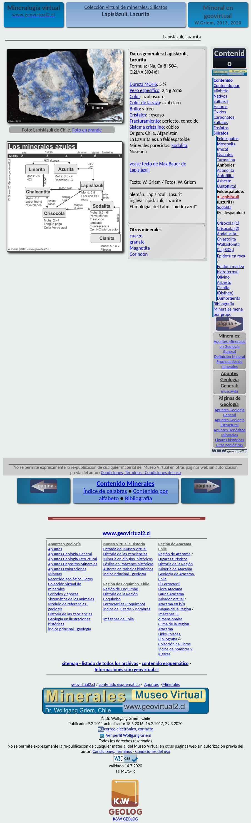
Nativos (220, 96)
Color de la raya (145, 103)
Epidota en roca (231, 256)
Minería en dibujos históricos (128, 558)
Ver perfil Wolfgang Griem (125, 735)
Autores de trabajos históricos (128, 568)
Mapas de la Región (174, 608)
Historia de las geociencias (70, 613)
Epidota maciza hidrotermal (230, 269)
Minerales (171, 684)
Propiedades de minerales (230, 364)
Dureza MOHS (143, 84)
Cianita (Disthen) (225, 290)
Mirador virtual (171, 598)
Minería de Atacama (175, 568)
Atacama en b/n (171, 603)
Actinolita (225, 170)
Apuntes (55, 548)
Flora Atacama (170, 588)
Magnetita (140, 248)
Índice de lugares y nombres (126, 608)
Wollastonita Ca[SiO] (228, 247)
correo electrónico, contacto (128, 729)
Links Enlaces (169, 633)
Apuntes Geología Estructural (229, 422)
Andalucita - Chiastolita (227, 236)
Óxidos (219, 112)
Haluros (220, 106)
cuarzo (136, 236)
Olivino (223, 277)
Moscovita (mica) (226, 146)
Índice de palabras (105, 491)
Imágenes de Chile (118, 618)
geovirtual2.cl (83, 684)
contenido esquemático (165, 663)
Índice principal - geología (69, 628)
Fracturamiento (145, 121)
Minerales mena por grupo (228, 311)
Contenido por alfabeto (226, 88)
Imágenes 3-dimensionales (170, 616)
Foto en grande (87, 130)
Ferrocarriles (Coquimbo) (124, 603)
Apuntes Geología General (229, 412)
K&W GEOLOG (125, 819)
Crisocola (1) (228, 223)
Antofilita (225, 175)
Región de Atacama (174, 553)
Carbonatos (223, 117)
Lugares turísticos (173, 558)
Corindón (139, 254)
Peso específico (145, 90)
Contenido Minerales (126, 483)
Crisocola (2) (228, 228)
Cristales (138, 115)
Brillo (135, 109)
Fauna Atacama (171, 593)
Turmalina (226, 159)
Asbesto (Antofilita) (226, 183)
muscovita (229, 391)
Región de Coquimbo (120, 588)
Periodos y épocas (63, 593)
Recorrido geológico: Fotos (70, 578)
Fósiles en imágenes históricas (128, 563)
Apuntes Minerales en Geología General (229, 346)
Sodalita (179, 145)
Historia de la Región (175, 563)
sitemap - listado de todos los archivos (100, 663)
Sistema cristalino (147, 127)
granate (137, 242)
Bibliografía (223, 303)
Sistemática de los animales (71, 598)
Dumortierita (228, 298)
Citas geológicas (229, 444)
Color (135, 96)
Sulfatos (220, 122)
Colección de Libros (174, 643)
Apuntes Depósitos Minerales (229, 432)
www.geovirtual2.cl (127, 533)
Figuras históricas (229, 439)
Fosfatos (220, 127)
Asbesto (224, 282)
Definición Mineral (229, 356)
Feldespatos (227, 138)
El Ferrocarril (169, 583)
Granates (225, 154)
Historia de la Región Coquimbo (120, 596)
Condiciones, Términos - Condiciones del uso (141, 472)
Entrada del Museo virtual (124, 548)
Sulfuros (220, 101)
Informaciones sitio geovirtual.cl (126, 669)
